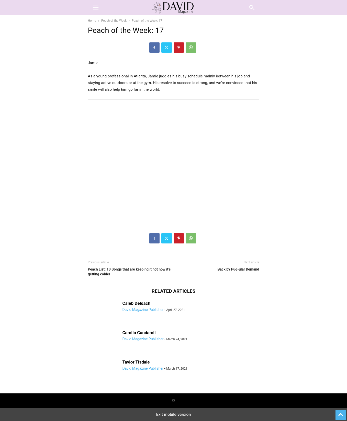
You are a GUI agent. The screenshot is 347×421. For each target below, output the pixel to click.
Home (92, 20)
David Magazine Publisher (143, 310)
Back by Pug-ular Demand (238, 269)
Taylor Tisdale (136, 362)
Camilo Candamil (139, 332)
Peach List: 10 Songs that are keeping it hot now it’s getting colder (129, 271)
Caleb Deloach (136, 303)
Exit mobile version (173, 414)
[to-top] (340, 412)
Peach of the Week (114, 20)
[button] (95, 7)
